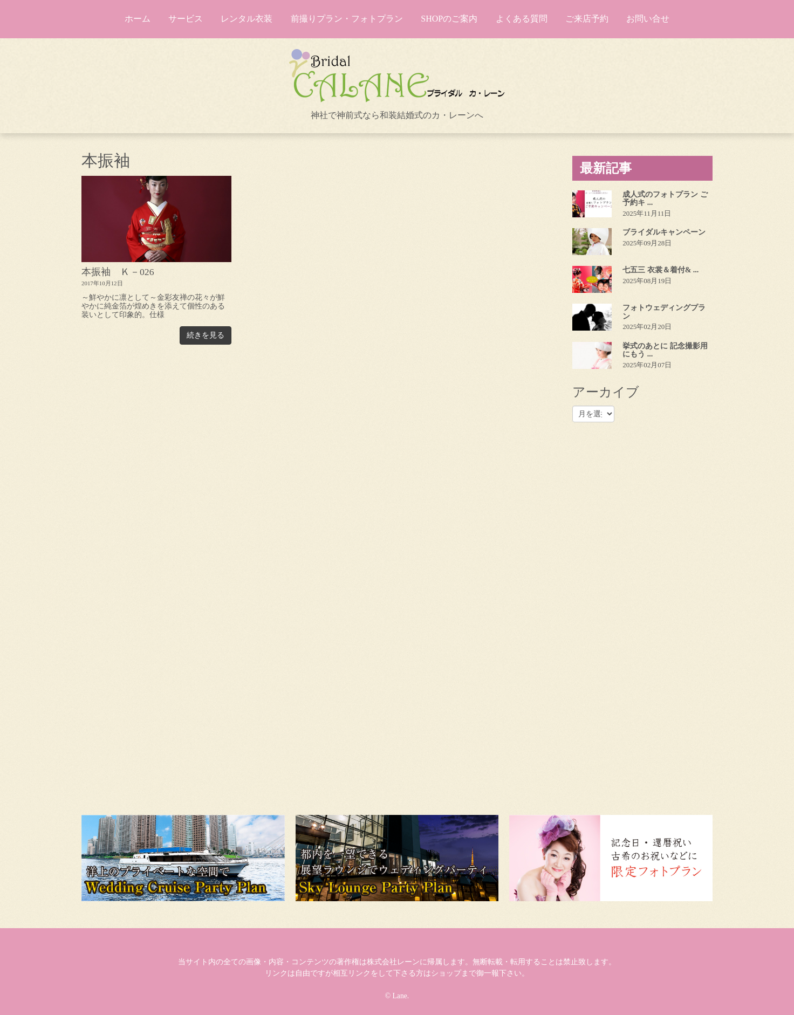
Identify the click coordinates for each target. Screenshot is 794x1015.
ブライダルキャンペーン (664, 232)
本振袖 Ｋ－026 (117, 271)
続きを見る (205, 335)
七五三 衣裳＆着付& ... (660, 270)
